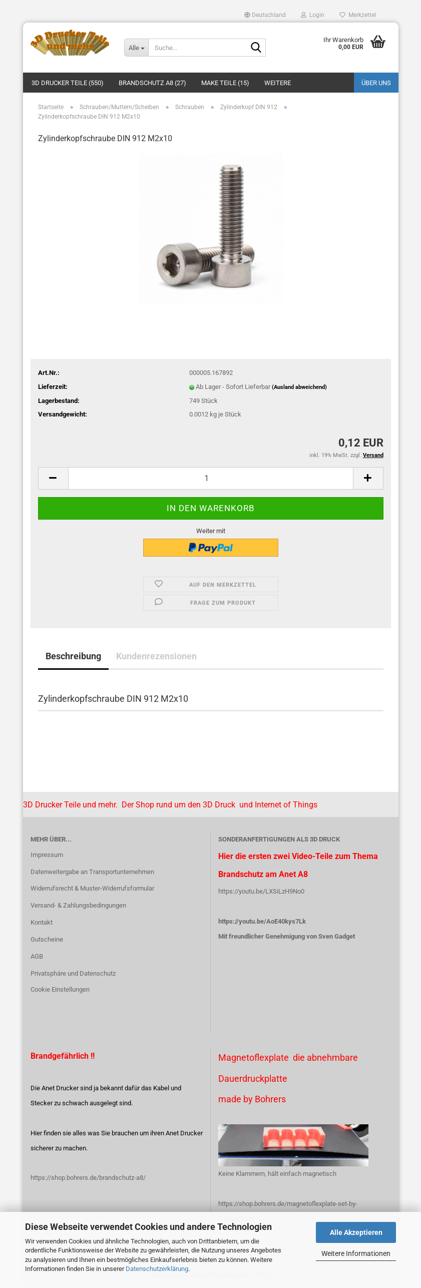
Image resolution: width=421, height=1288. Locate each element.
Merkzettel (357, 15)
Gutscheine (47, 939)
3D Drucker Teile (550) (68, 83)
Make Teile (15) (225, 83)
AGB (37, 956)
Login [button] (312, 15)
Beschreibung (73, 656)
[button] (265, 15)
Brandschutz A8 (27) (152, 83)
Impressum (47, 854)
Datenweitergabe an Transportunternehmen (92, 872)
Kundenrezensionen (156, 656)
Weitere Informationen (355, 1253)
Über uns (376, 83)
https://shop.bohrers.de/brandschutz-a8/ (88, 1177)
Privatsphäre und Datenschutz (73, 973)
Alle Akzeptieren (356, 1232)
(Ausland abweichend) (299, 387)
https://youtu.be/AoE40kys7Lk (262, 921)
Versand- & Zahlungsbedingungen (78, 905)
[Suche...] (136, 48)
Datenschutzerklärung (157, 1268)
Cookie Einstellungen (60, 989)
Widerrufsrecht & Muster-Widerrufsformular (92, 888)
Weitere (277, 83)
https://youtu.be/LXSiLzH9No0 (261, 891)
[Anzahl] (210, 478)
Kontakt (42, 922)
